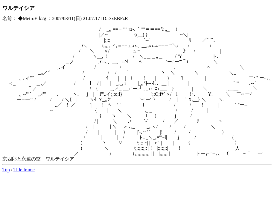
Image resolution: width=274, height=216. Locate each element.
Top (6, 169)
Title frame (24, 169)
